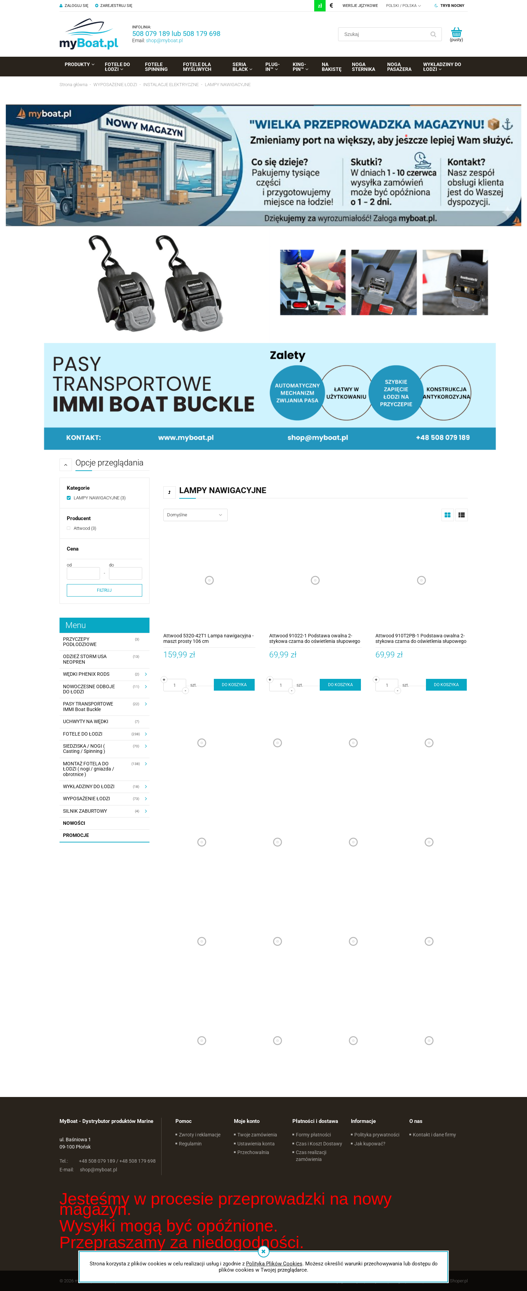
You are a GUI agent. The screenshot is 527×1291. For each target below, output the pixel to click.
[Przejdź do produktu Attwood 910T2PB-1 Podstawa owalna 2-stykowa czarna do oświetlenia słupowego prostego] (421, 580)
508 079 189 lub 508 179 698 (176, 33)
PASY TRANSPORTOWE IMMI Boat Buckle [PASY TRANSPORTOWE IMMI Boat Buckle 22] (88, 706)
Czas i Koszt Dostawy (319, 1143)
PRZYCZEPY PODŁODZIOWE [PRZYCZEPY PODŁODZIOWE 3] (80, 641)
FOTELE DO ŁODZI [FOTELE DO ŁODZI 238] (82, 734)
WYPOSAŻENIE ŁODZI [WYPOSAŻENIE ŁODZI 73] (86, 798)
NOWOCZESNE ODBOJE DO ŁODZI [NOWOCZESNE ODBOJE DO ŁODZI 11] (89, 689)
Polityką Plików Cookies (274, 1264)
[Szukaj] (434, 34)
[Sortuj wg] (195, 515)
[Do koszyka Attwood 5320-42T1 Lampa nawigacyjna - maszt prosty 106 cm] (234, 685)
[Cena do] (125, 573)
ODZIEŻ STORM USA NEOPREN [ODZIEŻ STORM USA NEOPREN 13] (85, 659)
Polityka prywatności (376, 1134)
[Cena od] (83, 573)
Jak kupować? (369, 1143)
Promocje (76, 835)
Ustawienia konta (256, 1143)
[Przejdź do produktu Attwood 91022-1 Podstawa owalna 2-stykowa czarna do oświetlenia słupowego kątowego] (315, 580)
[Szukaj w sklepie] (383, 34)
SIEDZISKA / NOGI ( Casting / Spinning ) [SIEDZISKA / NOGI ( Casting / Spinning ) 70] (84, 748)
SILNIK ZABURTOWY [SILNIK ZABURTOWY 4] (85, 811)
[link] (96, 498)
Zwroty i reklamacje (199, 1134)
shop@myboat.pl (164, 40)
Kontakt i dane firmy (434, 1134)
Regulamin (190, 1143)
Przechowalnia (253, 1152)
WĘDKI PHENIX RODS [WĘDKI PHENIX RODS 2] (86, 674)
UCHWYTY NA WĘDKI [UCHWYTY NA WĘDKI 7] (85, 721)
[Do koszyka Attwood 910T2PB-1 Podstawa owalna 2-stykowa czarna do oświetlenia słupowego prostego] (446, 685)
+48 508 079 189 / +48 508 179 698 (108, 1161)
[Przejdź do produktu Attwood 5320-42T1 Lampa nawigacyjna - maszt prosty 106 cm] (209, 580)
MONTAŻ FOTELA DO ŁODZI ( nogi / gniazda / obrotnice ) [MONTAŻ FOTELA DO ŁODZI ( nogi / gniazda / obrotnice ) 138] (88, 769)
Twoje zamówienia (257, 1134)
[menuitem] (80, 64)
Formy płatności (313, 1134)
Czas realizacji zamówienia (311, 1156)
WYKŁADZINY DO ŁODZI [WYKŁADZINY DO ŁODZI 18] (89, 786)
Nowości (74, 823)
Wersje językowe (360, 5)
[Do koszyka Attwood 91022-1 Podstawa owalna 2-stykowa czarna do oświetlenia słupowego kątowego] (340, 685)
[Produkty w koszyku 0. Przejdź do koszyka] (456, 34)
